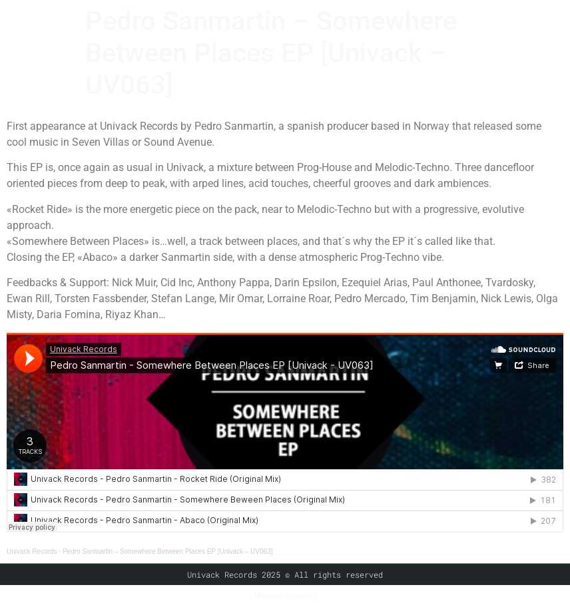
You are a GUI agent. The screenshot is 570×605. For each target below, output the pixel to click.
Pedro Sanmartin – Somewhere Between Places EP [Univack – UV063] (168, 551)
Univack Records (32, 551)
